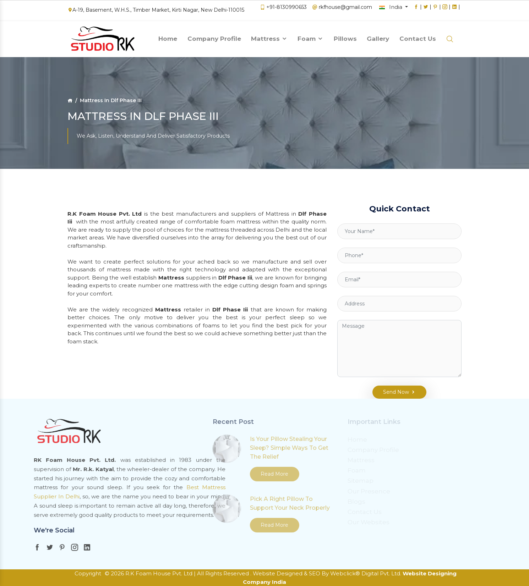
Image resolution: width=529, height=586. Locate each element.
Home (167, 36)
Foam (310, 36)
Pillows (345, 36)
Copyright (88, 573)
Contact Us (417, 36)
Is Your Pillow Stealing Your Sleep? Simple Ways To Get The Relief (218, 448)
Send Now (394, 384)
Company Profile (214, 36)
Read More (203, 474)
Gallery (378, 36)
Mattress (269, 36)
